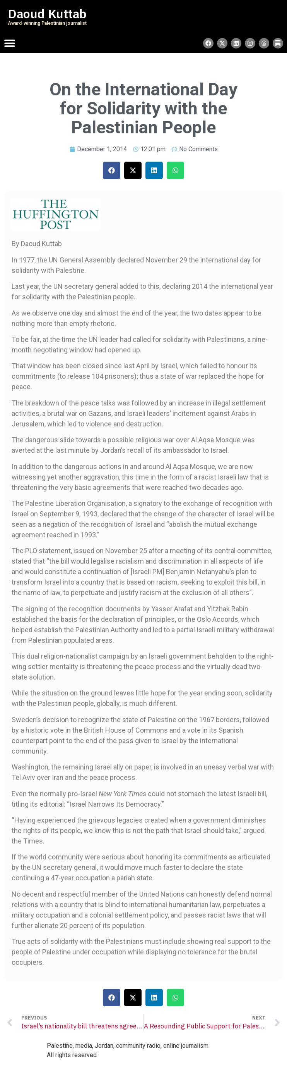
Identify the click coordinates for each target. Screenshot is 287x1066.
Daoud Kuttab (47, 14)
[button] (111, 170)
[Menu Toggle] (9, 43)
